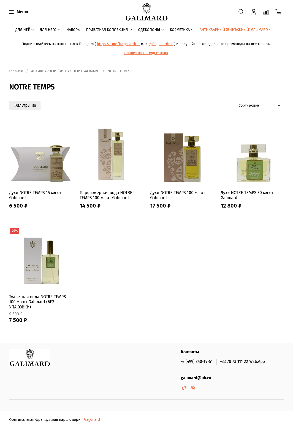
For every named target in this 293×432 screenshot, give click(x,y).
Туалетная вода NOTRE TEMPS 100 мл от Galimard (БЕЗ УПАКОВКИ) (37, 302)
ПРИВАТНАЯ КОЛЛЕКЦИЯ (109, 29)
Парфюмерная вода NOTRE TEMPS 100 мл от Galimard (106, 195)
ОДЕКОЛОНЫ (151, 29)
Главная (16, 71)
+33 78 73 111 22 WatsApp (242, 361)
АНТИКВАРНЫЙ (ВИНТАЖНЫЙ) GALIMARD (236, 29)
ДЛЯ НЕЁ (24, 29)
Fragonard (92, 419)
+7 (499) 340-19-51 (197, 361)
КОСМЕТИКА (182, 29)
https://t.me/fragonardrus (118, 44)
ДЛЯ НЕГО (50, 29)
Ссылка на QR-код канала (146, 53)
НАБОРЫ (73, 29)
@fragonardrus (161, 44)
